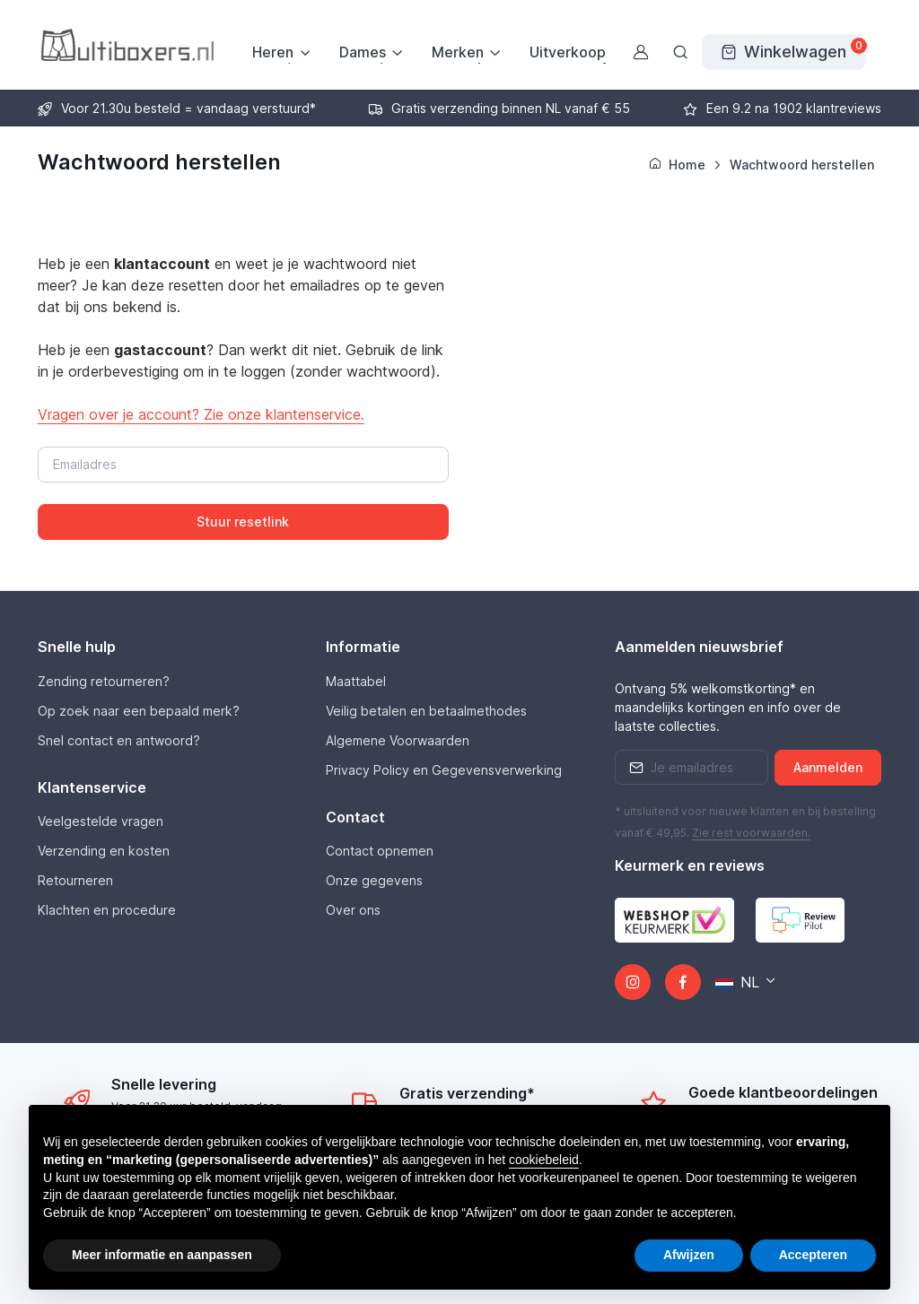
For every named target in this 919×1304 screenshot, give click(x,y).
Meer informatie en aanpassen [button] (162, 1254)
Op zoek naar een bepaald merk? (139, 710)
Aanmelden (827, 767)
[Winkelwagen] (783, 52)
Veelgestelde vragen (100, 821)
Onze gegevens (374, 880)
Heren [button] (272, 52)
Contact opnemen (379, 850)
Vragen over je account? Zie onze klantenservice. (201, 414)
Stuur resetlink (243, 521)
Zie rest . (751, 832)
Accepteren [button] (813, 1254)
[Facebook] (683, 982)
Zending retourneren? (104, 681)
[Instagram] (633, 982)
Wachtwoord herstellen (802, 164)
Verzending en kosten (104, 850)
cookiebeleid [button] (544, 1159)
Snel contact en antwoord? (119, 740)
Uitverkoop (568, 52)
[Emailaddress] (692, 768)
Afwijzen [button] (688, 1254)
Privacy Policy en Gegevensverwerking (444, 770)
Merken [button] (458, 52)
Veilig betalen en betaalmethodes (426, 710)
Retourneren (75, 880)
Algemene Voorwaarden (397, 740)
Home (677, 164)
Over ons (353, 909)
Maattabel (356, 681)
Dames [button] (362, 52)
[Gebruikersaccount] (641, 52)
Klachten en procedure (107, 909)
